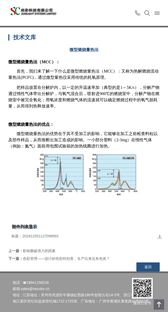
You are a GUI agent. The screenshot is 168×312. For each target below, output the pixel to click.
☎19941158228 (36, 282)
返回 (148, 267)
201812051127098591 (40, 236)
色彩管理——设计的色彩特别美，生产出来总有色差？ (66, 258)
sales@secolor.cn (35, 289)
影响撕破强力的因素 (39, 251)
